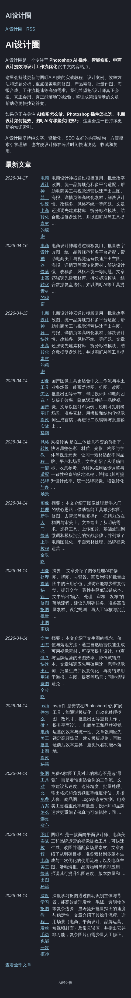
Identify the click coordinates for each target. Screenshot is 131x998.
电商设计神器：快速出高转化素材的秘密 (44, 207)
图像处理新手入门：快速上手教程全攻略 (44, 532)
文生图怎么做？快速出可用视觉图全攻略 (44, 667)
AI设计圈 (18, 15)
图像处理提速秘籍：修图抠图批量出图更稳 (44, 599)
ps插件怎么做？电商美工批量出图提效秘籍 (44, 735)
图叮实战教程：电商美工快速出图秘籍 (44, 860)
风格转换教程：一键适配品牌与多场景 (44, 468)
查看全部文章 (18, 965)
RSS (30, 29)
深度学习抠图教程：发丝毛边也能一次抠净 (44, 924)
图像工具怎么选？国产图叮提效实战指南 (44, 407)
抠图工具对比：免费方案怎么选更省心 (44, 799)
